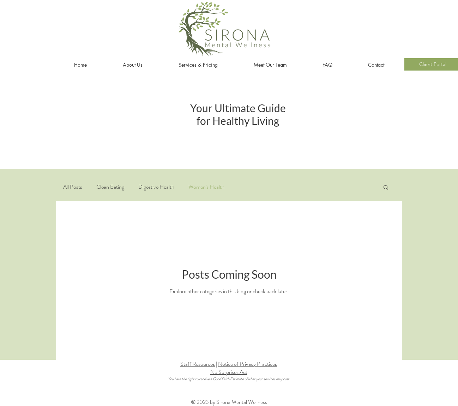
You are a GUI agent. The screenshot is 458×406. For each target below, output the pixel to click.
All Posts (72, 187)
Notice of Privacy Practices (247, 364)
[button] (385, 188)
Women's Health (206, 187)
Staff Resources (197, 364)
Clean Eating (110, 187)
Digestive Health (156, 187)
